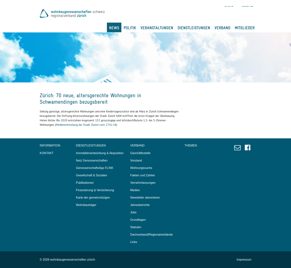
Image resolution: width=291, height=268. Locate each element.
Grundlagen (138, 219)
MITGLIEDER (245, 28)
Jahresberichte (140, 205)
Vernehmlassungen (143, 182)
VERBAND (222, 28)
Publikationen (85, 182)
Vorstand (136, 160)
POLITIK (130, 28)
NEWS (114, 28)
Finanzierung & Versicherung (95, 190)
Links (133, 242)
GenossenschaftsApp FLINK (94, 167)
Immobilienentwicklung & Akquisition (100, 153)
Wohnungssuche (141, 167)
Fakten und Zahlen (142, 175)
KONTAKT (46, 153)
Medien (135, 190)
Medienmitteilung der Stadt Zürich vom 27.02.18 (86, 124)
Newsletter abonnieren (145, 197)
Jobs (133, 212)
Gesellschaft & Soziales (91, 175)
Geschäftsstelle (140, 153)
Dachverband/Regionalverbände (151, 234)
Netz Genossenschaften (92, 160)
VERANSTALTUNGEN (156, 28)
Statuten (135, 227)
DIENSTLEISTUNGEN (194, 28)
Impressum (244, 259)
